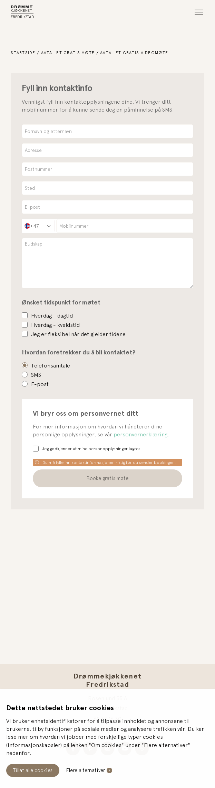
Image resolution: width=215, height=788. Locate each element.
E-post (40, 384)
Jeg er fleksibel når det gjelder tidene (78, 334)
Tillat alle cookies (32, 770)
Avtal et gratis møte (68, 52)
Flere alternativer (85, 770)
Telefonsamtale (50, 365)
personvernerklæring (140, 434)
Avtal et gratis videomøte (134, 52)
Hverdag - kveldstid (55, 325)
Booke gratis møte (107, 478)
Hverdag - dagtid (52, 315)
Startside (23, 52)
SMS (36, 375)
